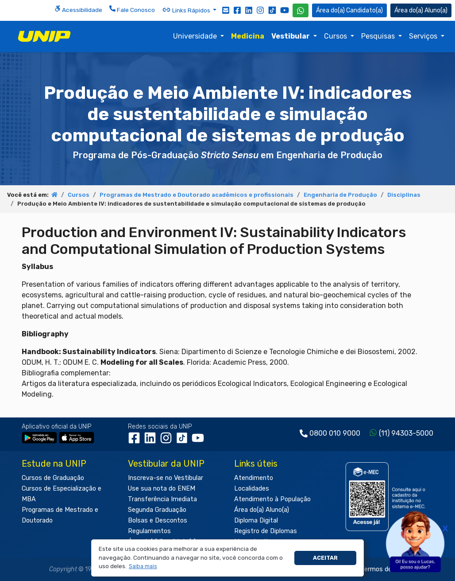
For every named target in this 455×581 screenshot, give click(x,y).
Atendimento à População (272, 499)
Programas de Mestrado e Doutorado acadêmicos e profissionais (196, 194)
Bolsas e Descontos (157, 520)
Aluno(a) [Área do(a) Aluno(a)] (420, 10)
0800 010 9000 (334, 433)
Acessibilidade (78, 9)
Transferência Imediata (162, 499)
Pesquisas (379, 36)
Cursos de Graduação (53, 478)
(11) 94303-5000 (406, 433)
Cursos (336, 36)
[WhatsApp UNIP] (300, 10)
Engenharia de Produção (340, 194)
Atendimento (253, 478)
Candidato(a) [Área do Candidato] (349, 10)
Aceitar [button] (325, 557)
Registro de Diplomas (265, 531)
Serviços (424, 36)
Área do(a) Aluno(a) (261, 510)
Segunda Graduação (157, 510)
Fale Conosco (132, 9)
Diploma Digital (256, 520)
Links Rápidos (187, 9)
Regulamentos (149, 531)
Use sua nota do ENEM (161, 488)
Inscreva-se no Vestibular (165, 478)
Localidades (251, 488)
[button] (143, 566)
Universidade (196, 36)
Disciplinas (403, 194)
